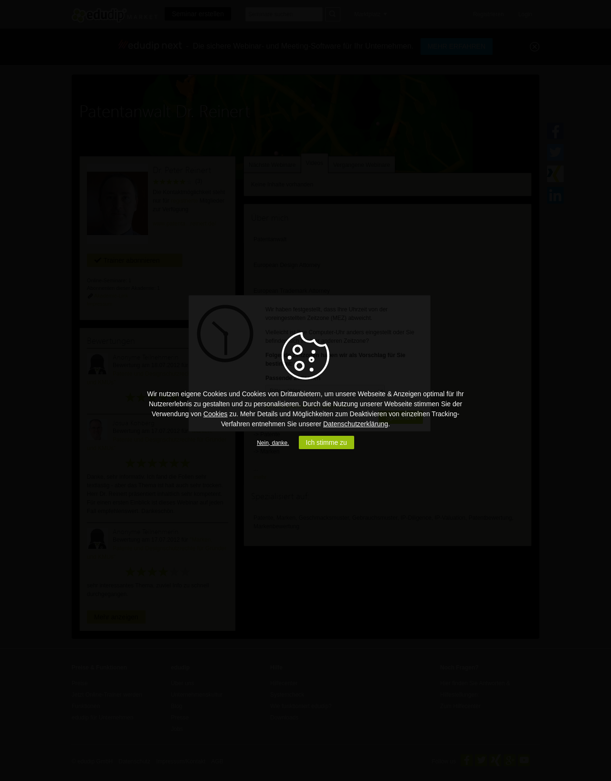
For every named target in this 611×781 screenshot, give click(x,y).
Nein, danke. (273, 443)
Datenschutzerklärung (355, 424)
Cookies (215, 414)
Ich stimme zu (326, 442)
